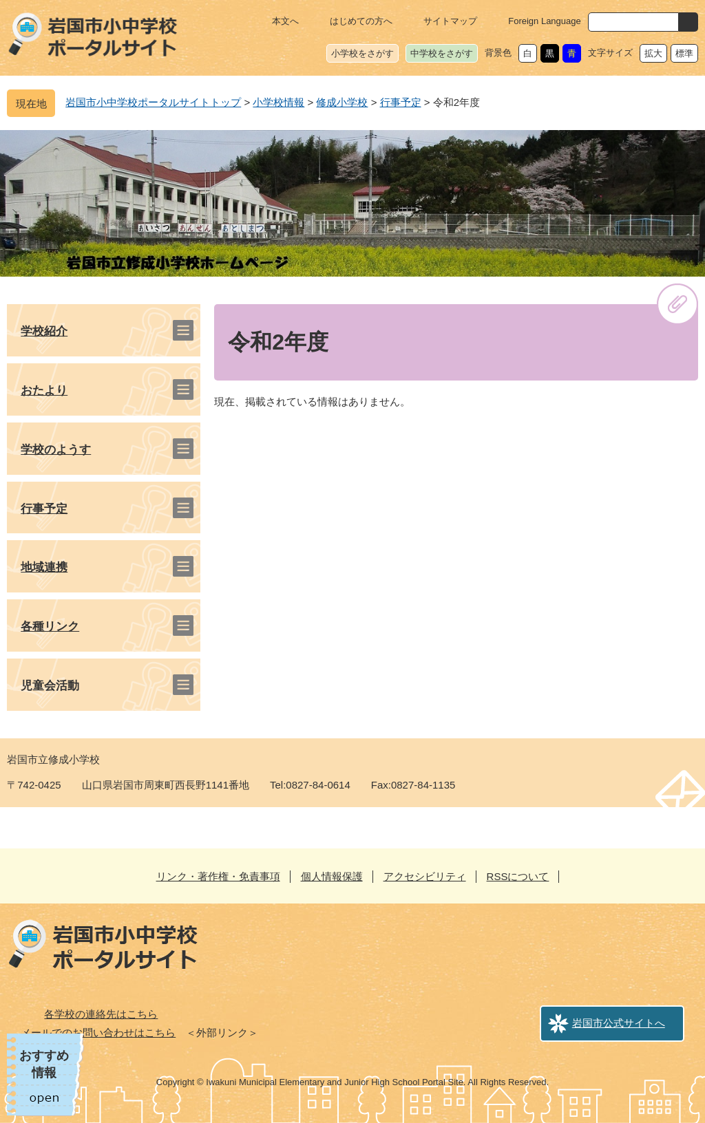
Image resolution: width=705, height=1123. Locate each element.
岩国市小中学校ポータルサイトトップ (153, 102)
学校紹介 (44, 331)
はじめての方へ (361, 21)
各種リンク (50, 626)
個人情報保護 (332, 876)
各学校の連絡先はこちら (101, 1014)
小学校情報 (278, 102)
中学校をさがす (441, 53)
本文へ (285, 21)
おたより (44, 390)
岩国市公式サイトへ (618, 1023)
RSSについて (518, 876)
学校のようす (56, 449)
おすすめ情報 (44, 1064)
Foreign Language (544, 21)
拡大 (653, 53)
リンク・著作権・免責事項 (218, 876)
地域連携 (44, 567)
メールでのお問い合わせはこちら (98, 1032)
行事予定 (400, 102)
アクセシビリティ (424, 876)
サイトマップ (450, 21)
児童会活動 (50, 685)
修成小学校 (342, 102)
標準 (684, 53)
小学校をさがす (362, 53)
